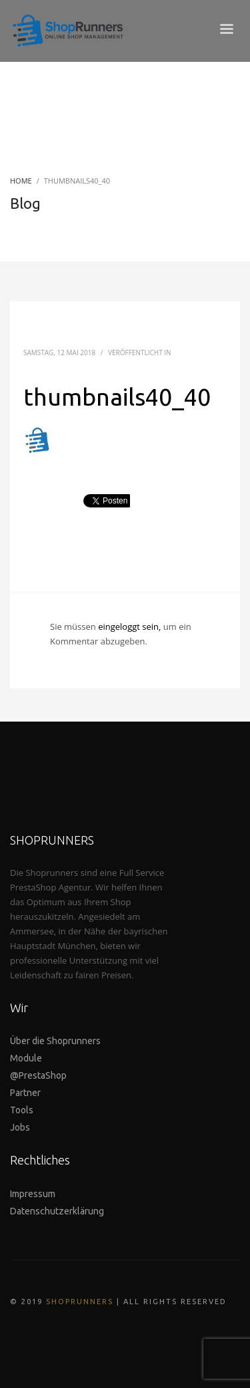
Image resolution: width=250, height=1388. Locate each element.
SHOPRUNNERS (79, 1302)
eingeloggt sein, (130, 626)
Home (21, 181)
